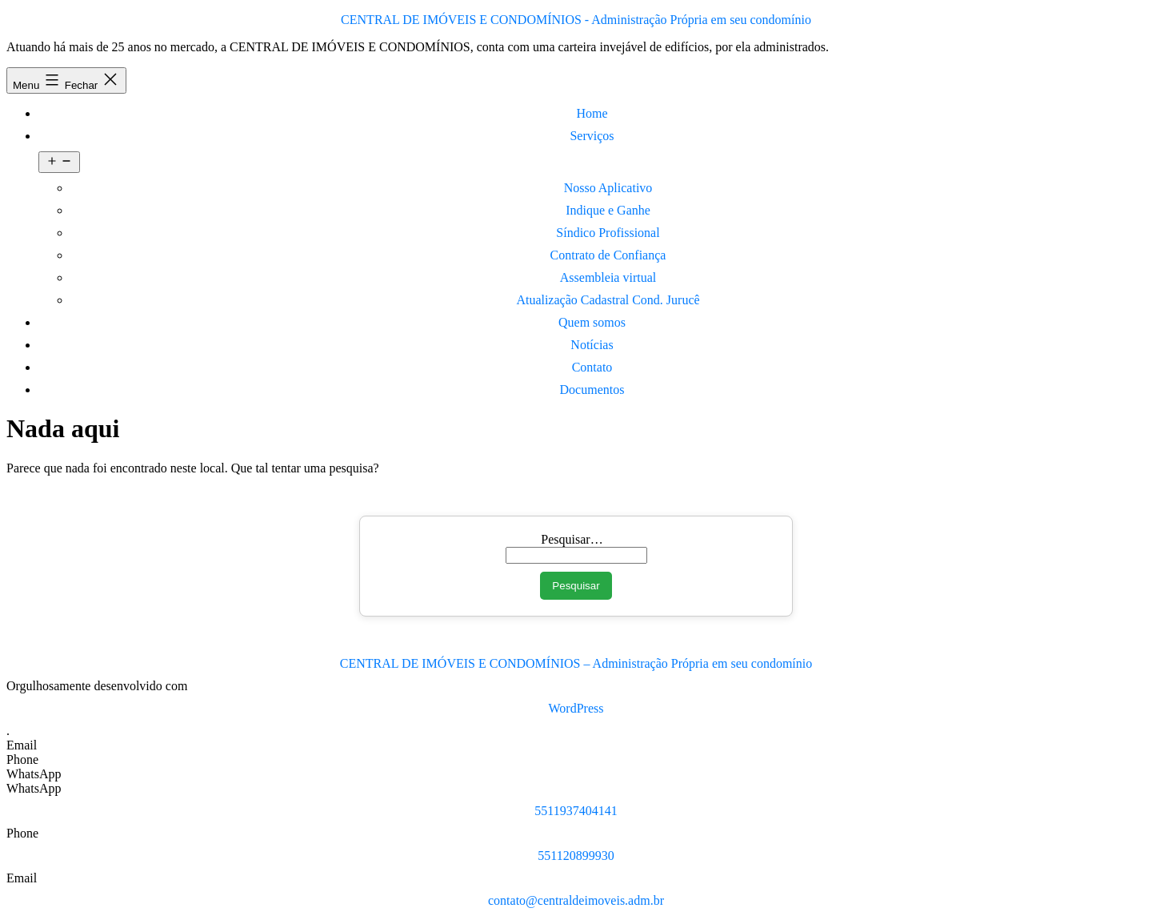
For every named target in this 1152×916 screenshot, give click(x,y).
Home (591, 113)
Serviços (592, 136)
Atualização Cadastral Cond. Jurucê (607, 300)
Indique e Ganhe (608, 210)
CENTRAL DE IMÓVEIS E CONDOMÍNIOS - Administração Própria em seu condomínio (576, 19)
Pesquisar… (571, 539)
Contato (592, 367)
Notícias (591, 345)
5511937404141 (575, 811)
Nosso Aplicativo (608, 188)
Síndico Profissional (607, 232)
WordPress (576, 708)
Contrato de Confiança (608, 255)
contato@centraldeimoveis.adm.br (576, 900)
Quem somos (592, 322)
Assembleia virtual (608, 277)
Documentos (592, 389)
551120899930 (576, 855)
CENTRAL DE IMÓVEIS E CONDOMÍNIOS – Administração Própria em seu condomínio (576, 663)
